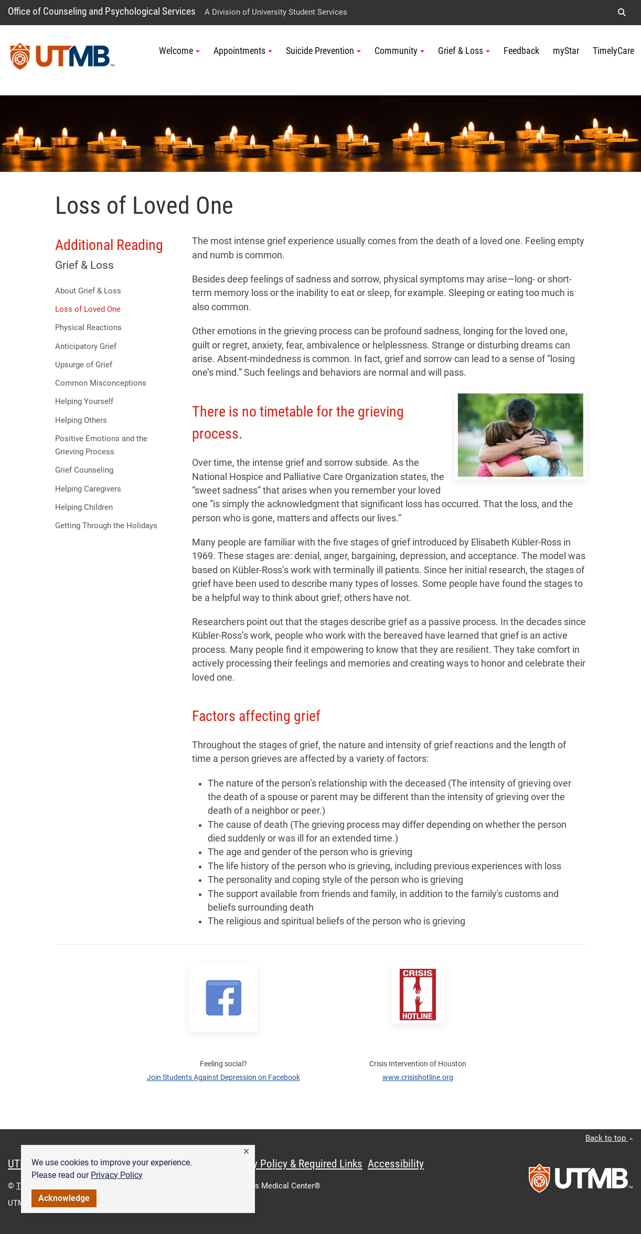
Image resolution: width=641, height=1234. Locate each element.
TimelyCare (613, 51)
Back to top (609, 1138)
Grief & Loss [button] (464, 51)
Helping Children (84, 507)
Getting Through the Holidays (106, 525)
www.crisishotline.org (417, 1077)
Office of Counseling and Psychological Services (102, 11)
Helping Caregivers (88, 489)
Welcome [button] (179, 51)
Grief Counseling (84, 470)
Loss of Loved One (88, 309)
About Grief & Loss (88, 291)
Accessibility (396, 1163)
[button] (246, 1152)
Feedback (521, 51)
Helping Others (81, 420)
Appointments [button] (242, 51)
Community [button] (399, 51)
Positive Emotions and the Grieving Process (101, 445)
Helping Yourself (84, 401)
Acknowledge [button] (64, 1198)
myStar (566, 51)
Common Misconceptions (100, 383)
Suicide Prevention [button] (323, 51)
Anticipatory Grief (85, 346)
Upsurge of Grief (83, 364)
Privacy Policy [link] (117, 1175)
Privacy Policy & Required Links (294, 1163)
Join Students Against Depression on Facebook (223, 1077)
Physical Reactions (88, 327)
